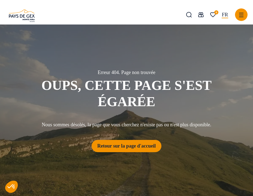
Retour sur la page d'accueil (126, 146)
